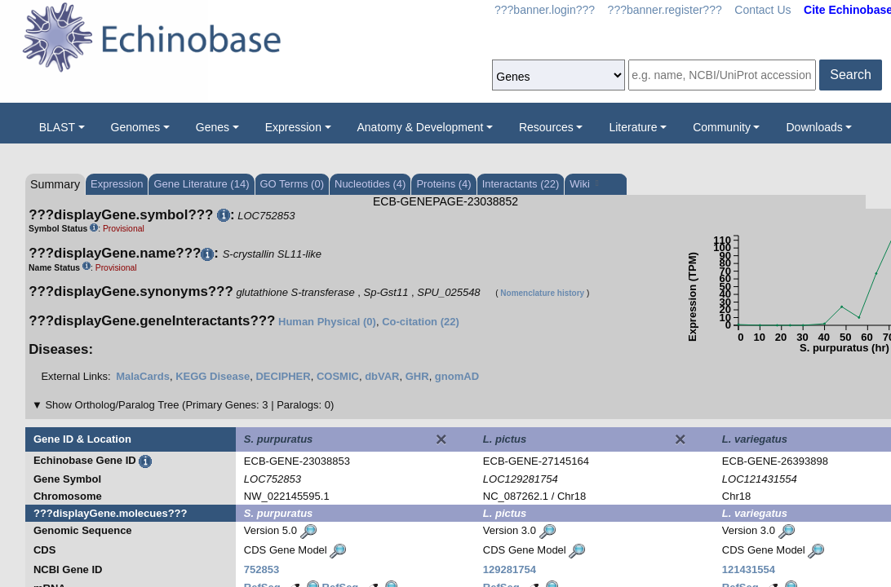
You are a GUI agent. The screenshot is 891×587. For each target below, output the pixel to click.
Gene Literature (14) (201, 184)
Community (722, 127)
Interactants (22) (521, 184)
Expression (293, 127)
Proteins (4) (443, 184)
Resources (546, 127)
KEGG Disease (212, 376)
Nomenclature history (542, 293)
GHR (417, 376)
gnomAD (457, 376)
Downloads (814, 127)
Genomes (136, 127)
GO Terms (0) (292, 184)
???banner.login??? (544, 9)
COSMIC (338, 376)
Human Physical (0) (327, 322)
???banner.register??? (665, 9)
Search (850, 75)
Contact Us (762, 9)
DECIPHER (282, 376)
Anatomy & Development (420, 127)
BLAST (57, 127)
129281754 (509, 569)
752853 (261, 569)
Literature (633, 127)
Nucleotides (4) (370, 184)
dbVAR (382, 376)
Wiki (584, 184)
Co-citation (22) (420, 322)
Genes (212, 127)
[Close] (441, 439)
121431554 (748, 569)
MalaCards (143, 376)
